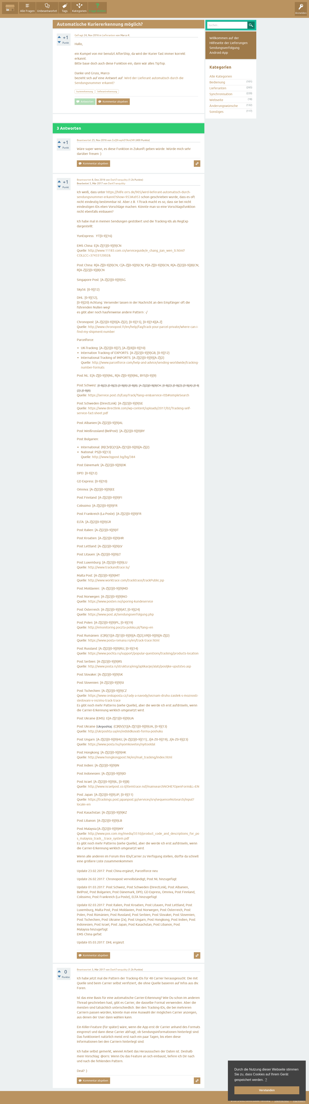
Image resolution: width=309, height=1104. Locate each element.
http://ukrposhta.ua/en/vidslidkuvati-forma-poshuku (125, 731)
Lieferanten (108, 35)
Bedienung (217, 82)
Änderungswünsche (223, 106)
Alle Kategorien (220, 76)
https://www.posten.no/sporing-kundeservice (120, 601)
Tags (65, 11)
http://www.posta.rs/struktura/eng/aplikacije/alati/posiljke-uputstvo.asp (139, 666)
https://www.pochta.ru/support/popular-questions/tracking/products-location (143, 653)
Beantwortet (84, 140)
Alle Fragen (27, 11)
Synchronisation (220, 94)
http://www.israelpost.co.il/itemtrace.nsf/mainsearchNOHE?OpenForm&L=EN (143, 786)
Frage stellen (97, 11)
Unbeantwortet (47, 11)
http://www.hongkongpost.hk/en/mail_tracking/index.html (130, 757)
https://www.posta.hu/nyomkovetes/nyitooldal (121, 744)
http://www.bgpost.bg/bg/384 (113, 457)
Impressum (299, 1100)
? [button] (266, 1079)
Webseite (216, 100)
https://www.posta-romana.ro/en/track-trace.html (123, 640)
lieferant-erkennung (107, 91)
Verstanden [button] (267, 1090)
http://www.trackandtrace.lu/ (109, 567)
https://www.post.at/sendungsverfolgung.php (121, 614)
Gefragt (79, 35)
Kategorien (79, 11)
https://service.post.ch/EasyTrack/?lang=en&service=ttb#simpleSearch (138, 395)
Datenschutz (282, 1100)
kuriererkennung (84, 91)
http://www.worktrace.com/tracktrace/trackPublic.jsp (126, 580)
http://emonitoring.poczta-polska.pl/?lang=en (120, 627)
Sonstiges (216, 111)
